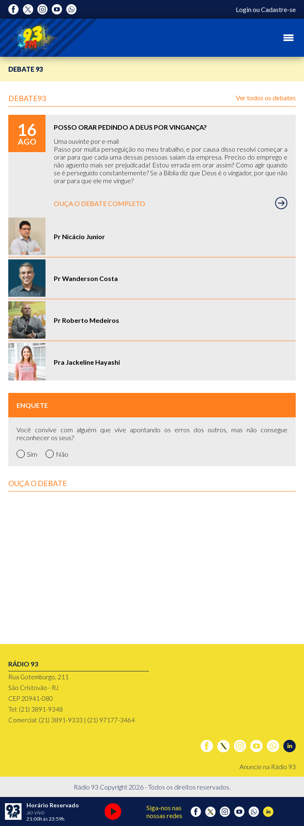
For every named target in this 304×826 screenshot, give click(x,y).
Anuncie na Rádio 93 (267, 766)
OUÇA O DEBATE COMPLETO (170, 203)
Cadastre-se (278, 9)
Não (56, 454)
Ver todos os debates (266, 98)
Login (243, 9)
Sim (27, 454)
